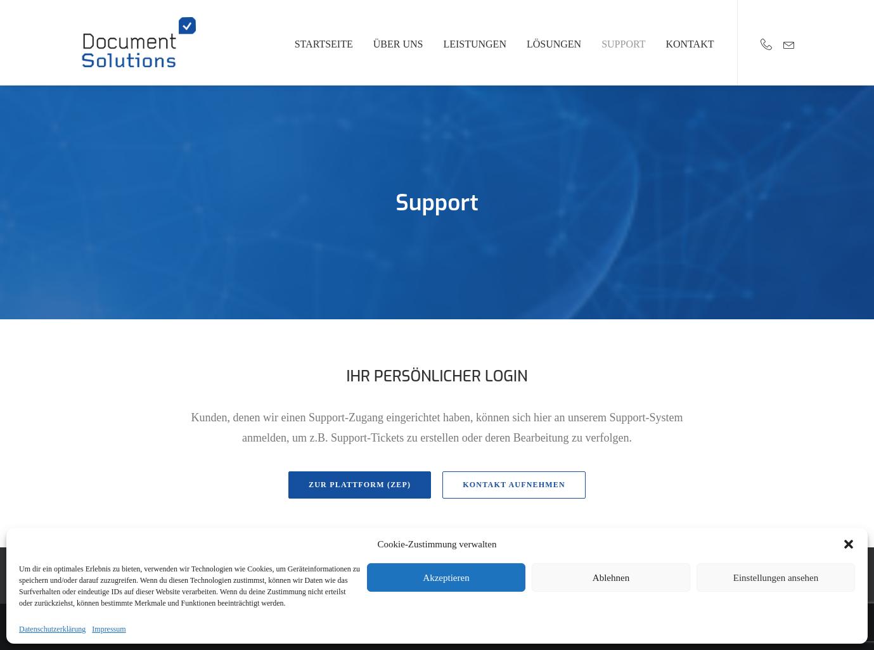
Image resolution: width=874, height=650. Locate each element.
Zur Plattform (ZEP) (360, 484)
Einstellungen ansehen (776, 578)
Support (623, 44)
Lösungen (554, 44)
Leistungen (474, 44)
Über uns (398, 44)
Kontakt (689, 44)
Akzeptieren (446, 578)
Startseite (324, 44)
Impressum (108, 629)
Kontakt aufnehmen (514, 484)
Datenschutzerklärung (52, 629)
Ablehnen (611, 578)
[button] (848, 544)
